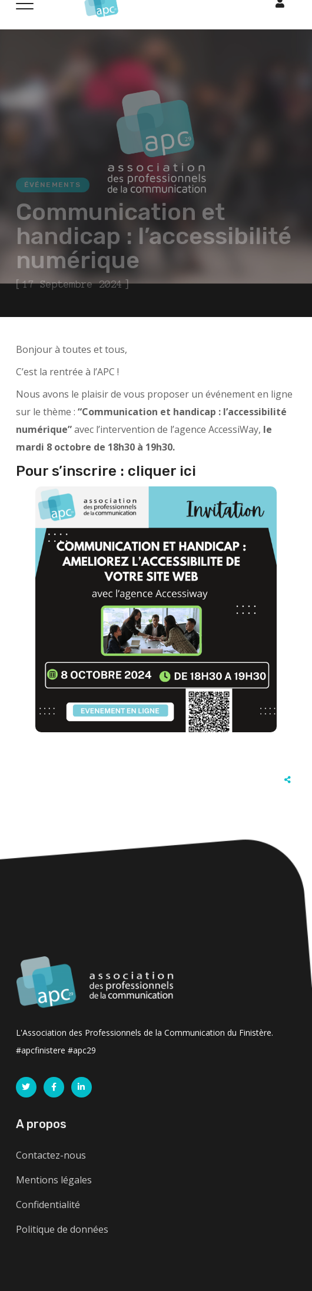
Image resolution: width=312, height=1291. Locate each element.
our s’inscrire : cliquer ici (110, 471)
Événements (52, 185)
